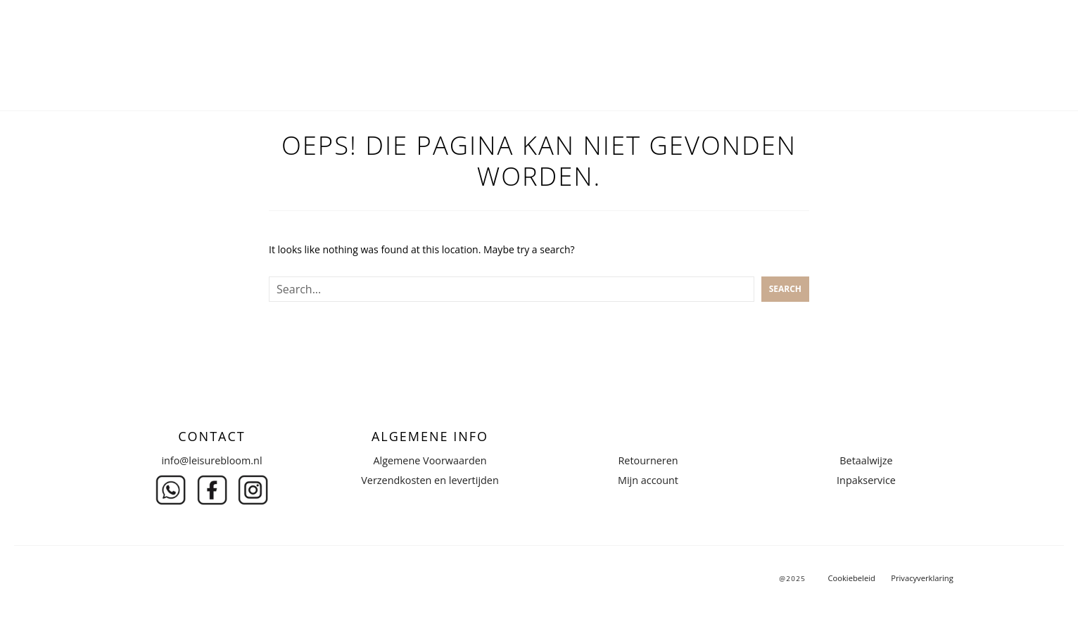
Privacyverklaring (922, 578)
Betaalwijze (865, 460)
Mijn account (648, 480)
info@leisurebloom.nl (211, 460)
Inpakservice (866, 480)
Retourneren (648, 460)
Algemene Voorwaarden (429, 460)
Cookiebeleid (851, 578)
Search (785, 289)
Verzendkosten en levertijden (429, 480)
